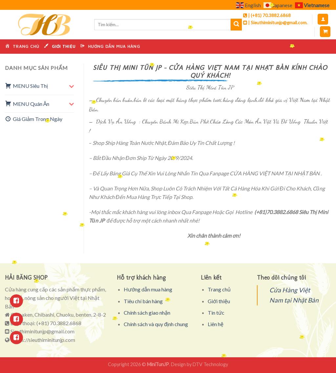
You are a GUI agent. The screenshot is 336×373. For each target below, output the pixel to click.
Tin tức (216, 312)
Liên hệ (215, 324)
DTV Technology (210, 364)
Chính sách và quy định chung (156, 324)
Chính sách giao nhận (147, 312)
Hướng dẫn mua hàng (148, 289)
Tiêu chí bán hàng (143, 301)
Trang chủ (219, 289)
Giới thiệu (219, 301)
